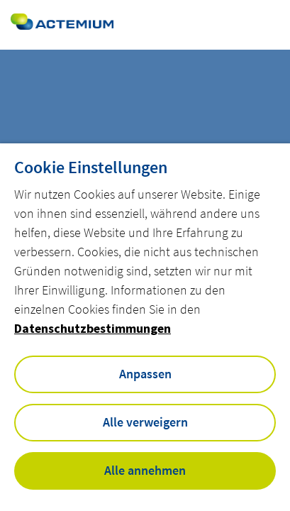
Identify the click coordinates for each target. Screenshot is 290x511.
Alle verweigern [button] (145, 422)
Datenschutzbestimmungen (92, 328)
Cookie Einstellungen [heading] (90, 167)
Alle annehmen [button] (145, 470)
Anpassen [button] (145, 374)
